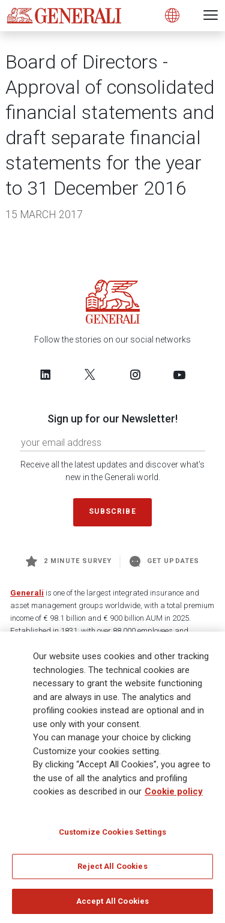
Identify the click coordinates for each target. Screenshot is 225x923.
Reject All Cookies (112, 870)
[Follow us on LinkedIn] (46, 374)
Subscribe (112, 511)
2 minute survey (69, 561)
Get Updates (164, 561)
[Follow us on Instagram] (135, 374)
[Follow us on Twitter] (90, 374)
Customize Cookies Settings (112, 835)
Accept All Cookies (112, 905)
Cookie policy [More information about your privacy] (174, 795)
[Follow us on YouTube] (179, 374)
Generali (27, 592)
